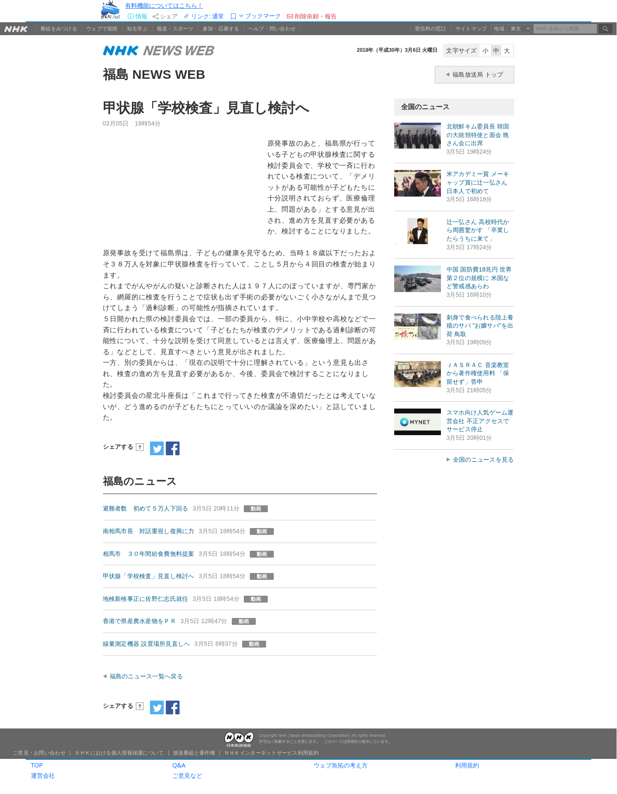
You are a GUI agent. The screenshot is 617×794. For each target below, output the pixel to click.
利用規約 (467, 765)
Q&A (179, 765)
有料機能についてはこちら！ (164, 5)
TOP (37, 765)
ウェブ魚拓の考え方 (341, 765)
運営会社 (43, 775)
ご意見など (187, 775)
